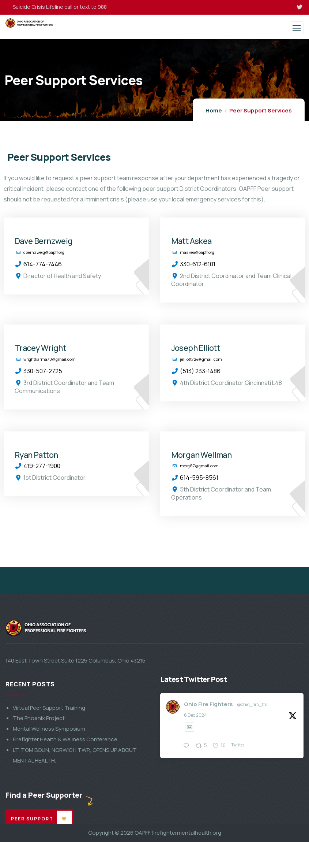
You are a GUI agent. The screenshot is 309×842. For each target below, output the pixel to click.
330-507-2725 (42, 371)
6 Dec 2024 (195, 813)
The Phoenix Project (39, 816)
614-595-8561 (199, 478)
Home (214, 110)
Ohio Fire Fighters (208, 802)
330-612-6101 (197, 264)
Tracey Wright (40, 348)
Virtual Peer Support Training (49, 806)
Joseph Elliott (195, 348)
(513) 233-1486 (200, 371)
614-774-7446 (42, 264)
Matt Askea (191, 241)
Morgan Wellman (201, 455)
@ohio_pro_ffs (252, 803)
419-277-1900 (41, 466)
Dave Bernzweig (44, 241)
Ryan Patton (36, 455)
